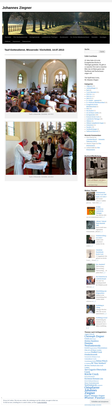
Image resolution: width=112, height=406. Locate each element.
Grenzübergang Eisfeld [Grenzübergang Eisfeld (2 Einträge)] (90, 361)
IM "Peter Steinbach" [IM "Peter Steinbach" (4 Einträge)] (98, 363)
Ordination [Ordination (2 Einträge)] (99, 385)
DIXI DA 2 (89, 96)
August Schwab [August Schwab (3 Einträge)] (89, 334)
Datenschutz (26, 41)
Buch (87, 90)
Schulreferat (89, 125)
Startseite (8, 37)
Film (87, 108)
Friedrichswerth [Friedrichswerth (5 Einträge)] (91, 354)
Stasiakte (94, 37)
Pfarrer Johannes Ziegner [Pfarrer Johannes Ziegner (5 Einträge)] (95, 395)
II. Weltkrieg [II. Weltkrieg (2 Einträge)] (88, 363)
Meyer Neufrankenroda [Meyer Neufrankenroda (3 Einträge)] (92, 383)
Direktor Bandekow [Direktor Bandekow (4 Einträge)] (92, 341)
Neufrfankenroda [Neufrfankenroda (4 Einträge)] (91, 385)
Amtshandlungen (91, 88)
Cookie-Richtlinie (42, 402)
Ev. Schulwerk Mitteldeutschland (95, 102)
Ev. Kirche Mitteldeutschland (80, 37)
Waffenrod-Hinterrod (92, 131)
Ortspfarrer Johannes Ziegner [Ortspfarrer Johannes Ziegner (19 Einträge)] (92, 390)
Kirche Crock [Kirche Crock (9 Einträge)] (92, 374)
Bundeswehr (64, 37)
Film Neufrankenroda (20, 37)
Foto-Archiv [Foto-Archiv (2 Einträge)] (88, 352)
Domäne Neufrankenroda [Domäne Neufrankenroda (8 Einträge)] (92, 344)
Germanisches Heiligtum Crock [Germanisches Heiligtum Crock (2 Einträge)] (92, 356)
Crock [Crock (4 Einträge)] (87, 339)
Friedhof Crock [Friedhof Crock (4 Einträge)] (96, 352)
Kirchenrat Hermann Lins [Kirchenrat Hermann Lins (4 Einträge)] (94, 379)
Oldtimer (7, 41)
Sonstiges (103, 37)
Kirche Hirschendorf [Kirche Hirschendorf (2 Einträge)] (90, 376)
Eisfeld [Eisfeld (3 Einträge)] (87, 348)
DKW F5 (88, 98)
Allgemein (89, 86)
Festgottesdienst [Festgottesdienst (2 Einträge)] (93, 348)
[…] (100, 203)
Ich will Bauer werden (92, 113)
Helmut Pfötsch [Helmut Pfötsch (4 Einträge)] (101, 361)
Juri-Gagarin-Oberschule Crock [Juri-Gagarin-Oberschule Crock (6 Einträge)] (95, 370)
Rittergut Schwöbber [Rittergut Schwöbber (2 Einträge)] (96, 404)
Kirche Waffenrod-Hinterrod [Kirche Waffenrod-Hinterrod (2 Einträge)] (92, 381)
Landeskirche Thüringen (50, 37)
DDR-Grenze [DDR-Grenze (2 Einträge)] (92, 339)
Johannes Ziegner (17, 8)
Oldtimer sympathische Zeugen (95, 123)
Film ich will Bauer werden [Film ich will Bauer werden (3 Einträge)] (93, 350)
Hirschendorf (90, 111)
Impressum (16, 41)
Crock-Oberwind (91, 92)
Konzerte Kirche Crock (92, 117)
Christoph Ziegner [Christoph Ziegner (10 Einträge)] (94, 336)
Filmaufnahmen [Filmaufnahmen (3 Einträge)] (102, 348)
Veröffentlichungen (91, 129)
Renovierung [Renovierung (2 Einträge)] (88, 404)
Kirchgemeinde (34, 37)
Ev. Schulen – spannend (93, 100)
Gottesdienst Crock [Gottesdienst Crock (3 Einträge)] (90, 359)
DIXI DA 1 (89, 94)
